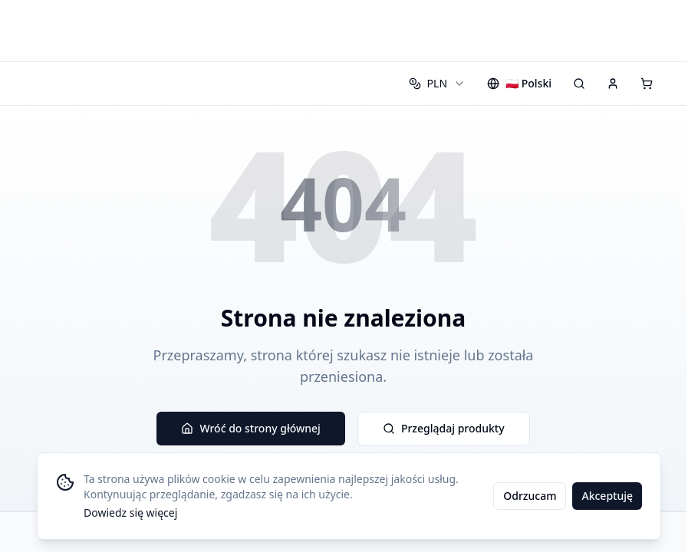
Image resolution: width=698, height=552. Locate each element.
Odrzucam (529, 495)
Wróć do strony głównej (250, 428)
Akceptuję (607, 495)
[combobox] (437, 83)
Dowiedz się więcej (130, 512)
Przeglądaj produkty (444, 428)
